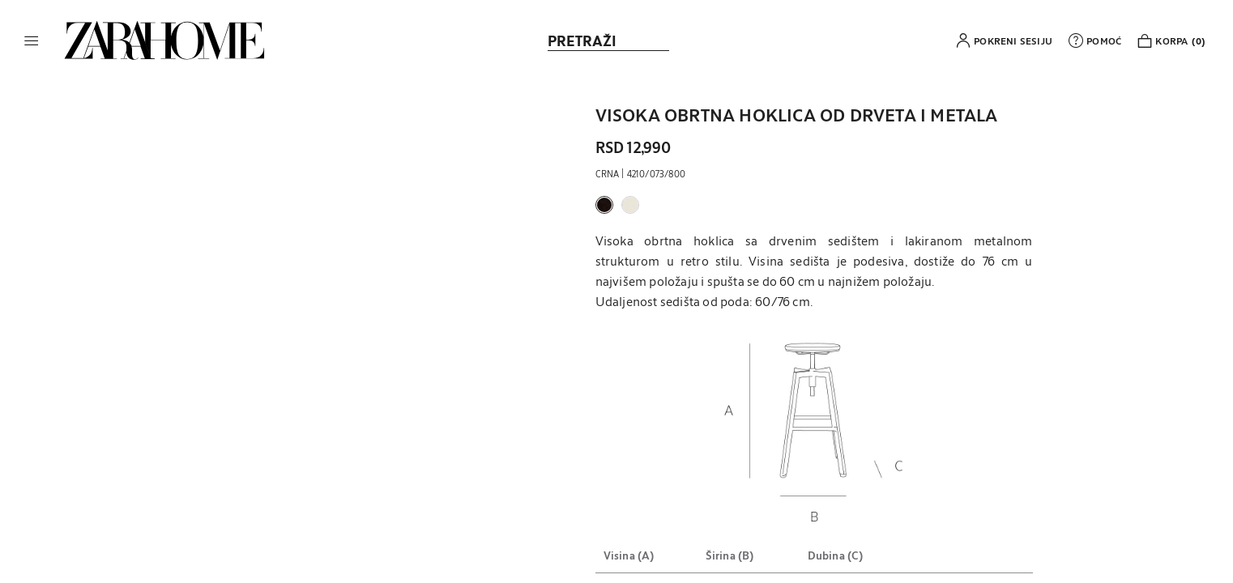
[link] (164, 40)
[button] (31, 40)
